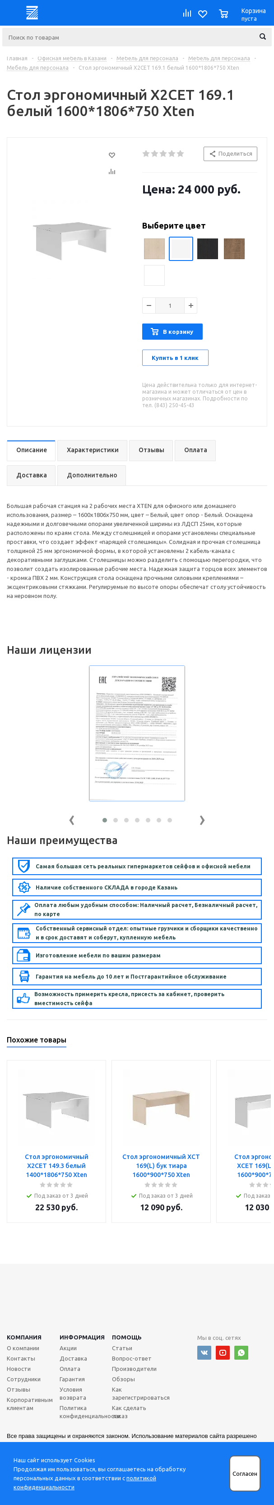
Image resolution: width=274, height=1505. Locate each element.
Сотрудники (24, 1379)
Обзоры (123, 1379)
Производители (134, 1369)
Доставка (73, 1358)
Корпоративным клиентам (30, 1404)
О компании (23, 1348)
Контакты (21, 1358)
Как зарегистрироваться (141, 1393)
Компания (24, 1337)
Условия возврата (73, 1393)
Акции (68, 1348)
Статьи (122, 1348)
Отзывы (18, 1389)
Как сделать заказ (129, 1412)
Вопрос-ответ (132, 1358)
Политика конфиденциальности (90, 1412)
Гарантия (72, 1379)
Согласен (244, 1473)
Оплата (70, 1369)
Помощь (127, 1337)
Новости (19, 1369)
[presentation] (71, 818)
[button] (104, 820)
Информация (82, 1337)
